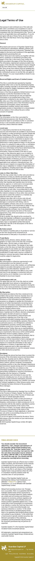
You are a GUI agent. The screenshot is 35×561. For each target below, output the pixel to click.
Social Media (22, 553)
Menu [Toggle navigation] (5, 7)
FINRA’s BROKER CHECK (9, 440)
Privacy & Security (13, 553)
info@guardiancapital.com (17, 549)
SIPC (14, 482)
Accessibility (30, 553)
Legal (6, 553)
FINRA (10, 482)
